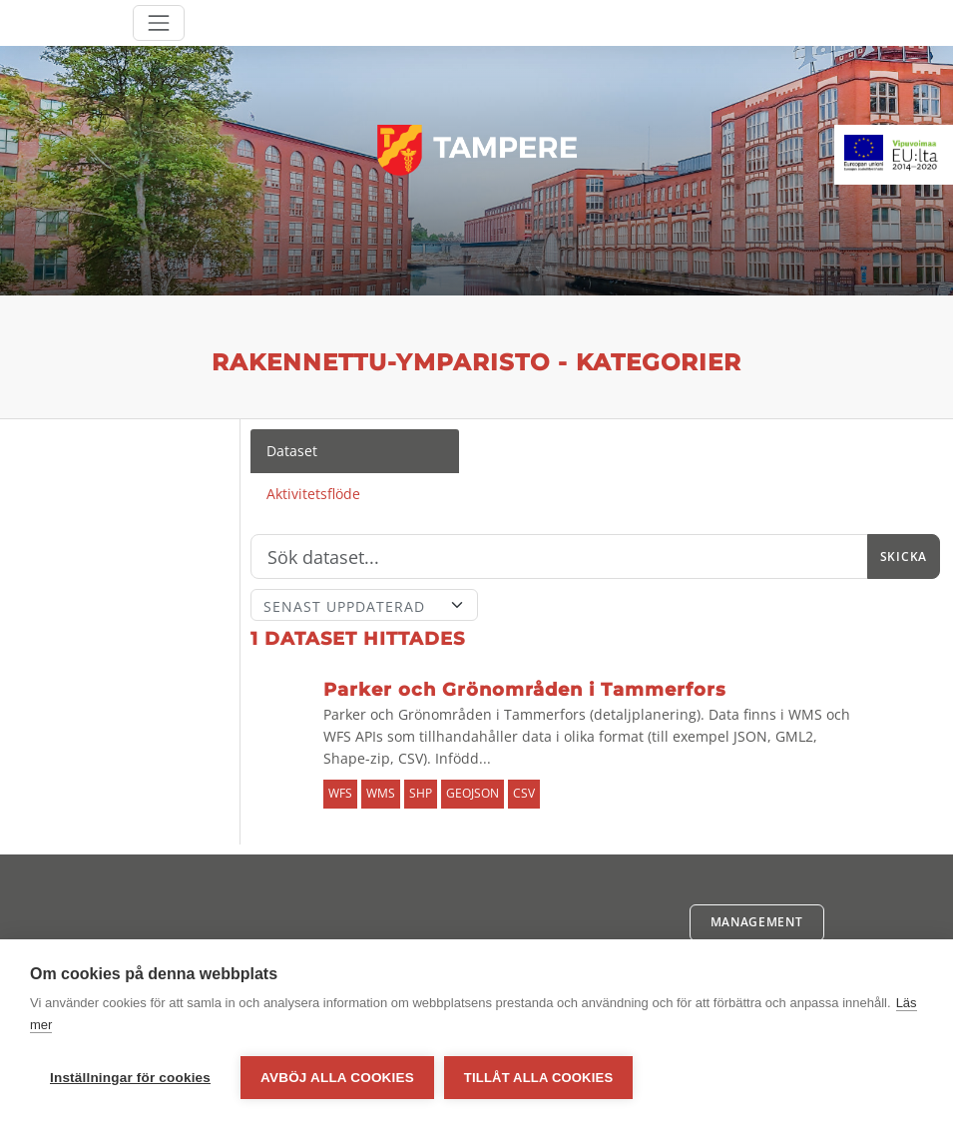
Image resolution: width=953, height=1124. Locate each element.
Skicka (903, 556)
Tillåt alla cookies (538, 1077)
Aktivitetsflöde (313, 493)
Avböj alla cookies (337, 1077)
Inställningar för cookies (130, 1077)
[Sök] (559, 557)
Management (757, 921)
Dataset (291, 450)
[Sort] (364, 605)
